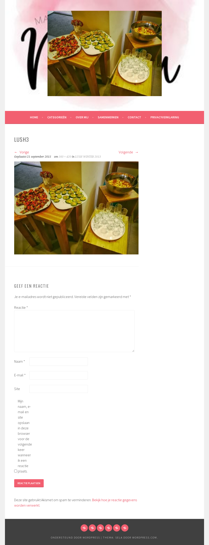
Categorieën (56, 117)
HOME (34, 117)
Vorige (21, 152)
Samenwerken (108, 117)
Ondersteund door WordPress (75, 537)
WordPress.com (144, 537)
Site (17, 388)
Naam (19, 361)
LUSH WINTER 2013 (88, 156)
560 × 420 (65, 156)
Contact (134, 117)
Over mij (82, 117)
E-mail (20, 375)
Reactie (21, 307)
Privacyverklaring (164, 117)
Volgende (129, 152)
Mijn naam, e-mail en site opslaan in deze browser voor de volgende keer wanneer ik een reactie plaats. (25, 436)
